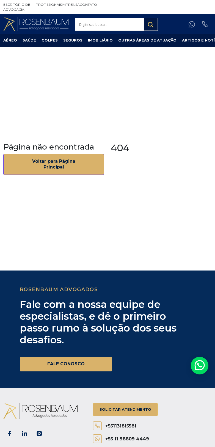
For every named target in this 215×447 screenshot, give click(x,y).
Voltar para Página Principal (53, 164)
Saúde (29, 40)
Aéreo (10, 40)
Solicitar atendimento (125, 409)
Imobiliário (100, 40)
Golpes (50, 40)
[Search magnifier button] (151, 25)
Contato (88, 4)
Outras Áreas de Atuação (147, 40)
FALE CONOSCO (66, 363)
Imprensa (71, 4)
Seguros (72, 40)
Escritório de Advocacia (16, 7)
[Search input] (111, 25)
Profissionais (49, 4)
